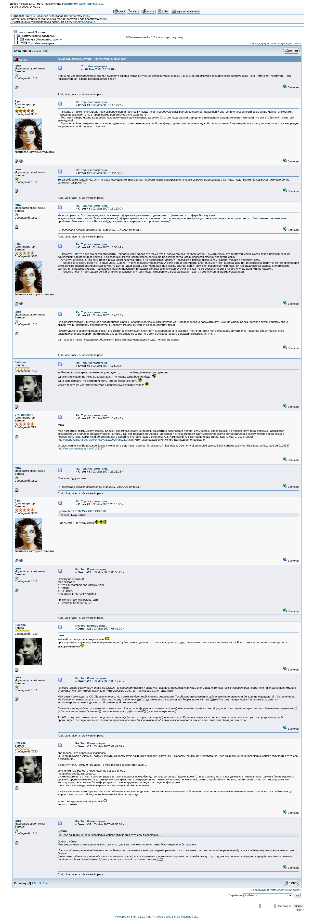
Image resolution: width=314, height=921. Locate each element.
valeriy (57, 39)
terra (18, 65)
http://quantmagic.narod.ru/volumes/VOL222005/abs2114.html (96, 439)
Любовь (20, 362)
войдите (67, 3)
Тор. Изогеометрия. (41, 43)
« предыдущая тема (263, 43)
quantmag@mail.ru (84, 21)
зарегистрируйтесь (91, 3)
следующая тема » (288, 43)
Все (45, 50)
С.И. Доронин (24, 414)
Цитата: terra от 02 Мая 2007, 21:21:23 (81, 511)
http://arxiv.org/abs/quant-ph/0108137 (81, 448)
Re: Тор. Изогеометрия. (92, 102)
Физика (30, 39)
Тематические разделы (38, 35)
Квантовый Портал (32, 32)
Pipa (18, 101)
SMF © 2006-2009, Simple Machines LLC (173, 916)
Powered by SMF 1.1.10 (130, 916)
